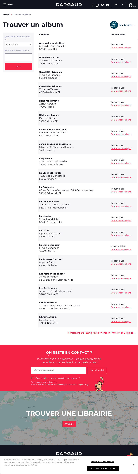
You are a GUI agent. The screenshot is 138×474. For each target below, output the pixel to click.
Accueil (6, 14)
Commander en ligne (121, 48)
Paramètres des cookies (102, 462)
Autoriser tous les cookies (102, 469)
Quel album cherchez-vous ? (18, 38)
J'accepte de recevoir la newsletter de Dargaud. (56, 378)
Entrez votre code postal (17, 50)
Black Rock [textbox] (12, 44)
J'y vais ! (69, 424)
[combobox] (18, 44)
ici (87, 385)
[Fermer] (134, 465)
